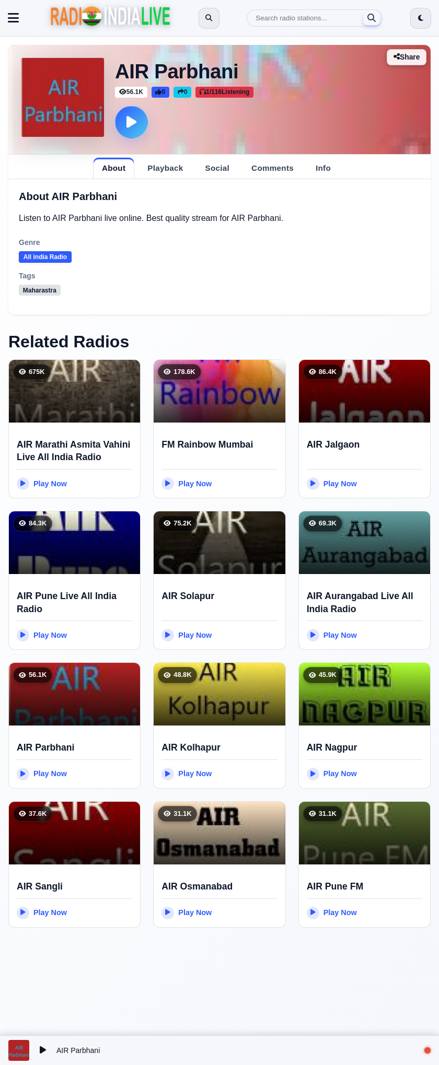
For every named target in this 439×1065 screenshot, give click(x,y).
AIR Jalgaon (333, 444)
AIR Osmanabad (197, 886)
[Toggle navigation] (13, 18)
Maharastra (39, 290)
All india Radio (45, 257)
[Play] (131, 122)
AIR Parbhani (45, 747)
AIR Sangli (40, 886)
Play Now (42, 483)
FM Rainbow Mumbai (207, 444)
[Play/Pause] (42, 1050)
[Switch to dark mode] (420, 18)
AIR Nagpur (332, 747)
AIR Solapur (187, 596)
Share (406, 57)
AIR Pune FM (335, 886)
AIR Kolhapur (190, 747)
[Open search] (209, 18)
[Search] (315, 18)
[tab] (113, 168)
